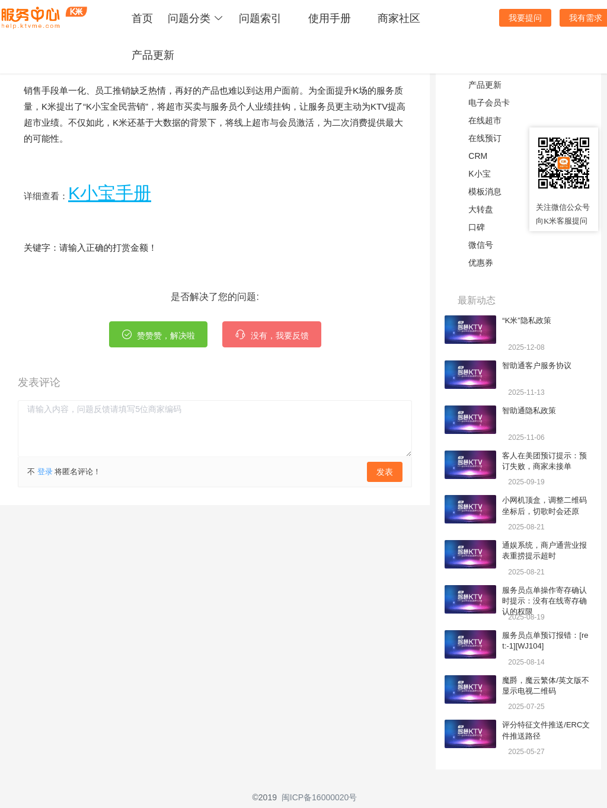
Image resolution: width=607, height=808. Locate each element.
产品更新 (153, 55)
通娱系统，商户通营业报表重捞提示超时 (544, 550)
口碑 (476, 227)
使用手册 (329, 18)
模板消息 (484, 191)
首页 (142, 18)
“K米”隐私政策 (526, 320)
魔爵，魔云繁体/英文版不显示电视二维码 (545, 685)
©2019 (264, 797)
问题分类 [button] (196, 18)
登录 (45, 471)
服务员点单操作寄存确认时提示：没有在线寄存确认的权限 (544, 596)
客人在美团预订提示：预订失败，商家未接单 (544, 461)
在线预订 (484, 138)
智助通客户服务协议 (536, 365)
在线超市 (484, 120)
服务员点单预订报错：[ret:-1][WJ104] (545, 640)
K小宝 (479, 173)
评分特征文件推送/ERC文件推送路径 (546, 730)
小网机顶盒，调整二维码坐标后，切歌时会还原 (544, 505)
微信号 (480, 245)
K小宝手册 (109, 193)
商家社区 (399, 18)
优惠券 (480, 262)
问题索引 (260, 18)
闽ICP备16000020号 (319, 797)
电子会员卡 (489, 102)
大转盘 (480, 209)
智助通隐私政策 (529, 410)
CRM (477, 156)
